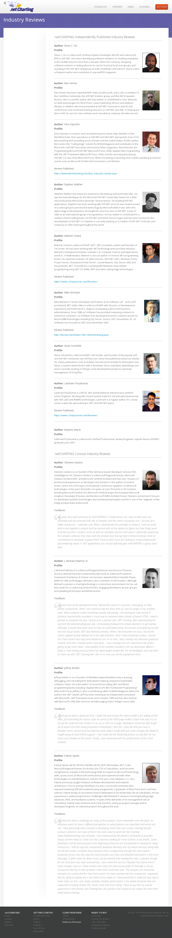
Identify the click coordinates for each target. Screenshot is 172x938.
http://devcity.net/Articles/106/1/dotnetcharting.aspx (81, 334)
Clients (65, 915)
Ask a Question (99, 922)
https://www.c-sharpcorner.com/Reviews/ (76, 281)
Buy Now (161, 6)
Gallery (36, 922)
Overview (117, 6)
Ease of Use (39, 928)
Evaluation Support (101, 925)
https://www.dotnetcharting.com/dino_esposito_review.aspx (85, 173)
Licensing (144, 6)
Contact (8, 918)
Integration (38, 931)
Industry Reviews (71, 922)
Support (8, 922)
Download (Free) (41, 915)
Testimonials (68, 918)
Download (100, 6)
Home (7, 915)
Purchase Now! (99, 928)
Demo (131, 6)
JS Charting (21, 6)
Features (37, 925)
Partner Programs (100, 918)
